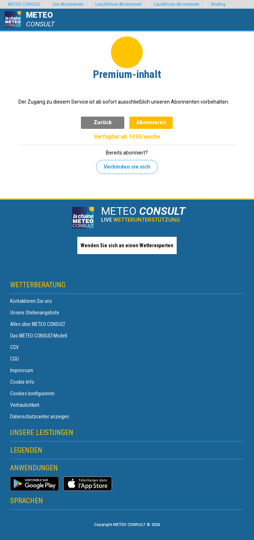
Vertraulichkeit (24, 405)
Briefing (218, 4)
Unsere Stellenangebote (34, 312)
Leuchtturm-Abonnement (176, 4)
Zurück (103, 122)
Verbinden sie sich (127, 167)
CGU (14, 359)
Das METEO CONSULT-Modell (38, 336)
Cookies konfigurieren (32, 393)
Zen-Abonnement (67, 4)
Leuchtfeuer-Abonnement (118, 4)
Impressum (21, 370)
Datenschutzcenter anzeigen (39, 416)
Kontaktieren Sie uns (31, 301)
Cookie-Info (22, 382)
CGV (14, 347)
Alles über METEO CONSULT (37, 324)
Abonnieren (151, 122)
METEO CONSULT (24, 4)
